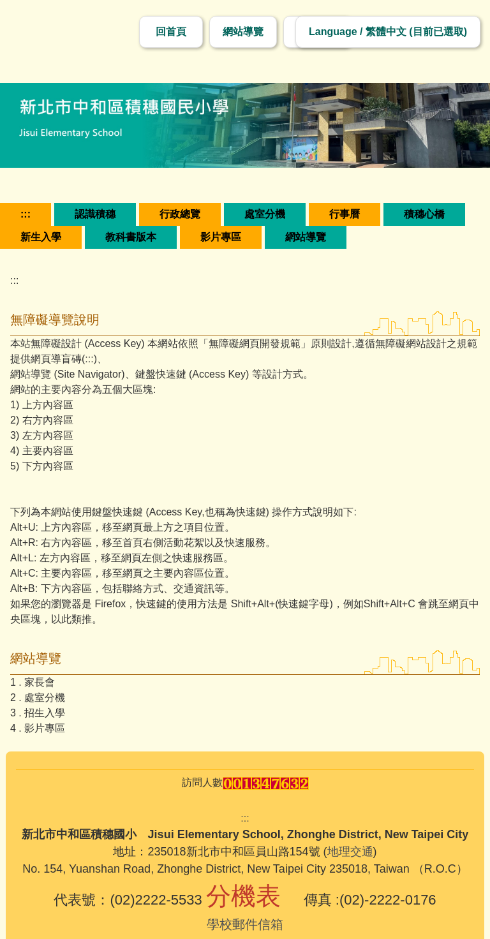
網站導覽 (243, 31)
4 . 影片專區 (37, 728)
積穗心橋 (424, 214)
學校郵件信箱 (245, 924)
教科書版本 (130, 237)
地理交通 (350, 851)
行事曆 (344, 214)
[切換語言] (387, 32)
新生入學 (40, 237)
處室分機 (264, 214)
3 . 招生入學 (37, 712)
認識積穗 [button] (95, 214)
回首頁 (171, 31)
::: (25, 214)
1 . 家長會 (32, 682)
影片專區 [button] (220, 237)
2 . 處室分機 (37, 697)
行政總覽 (180, 214)
